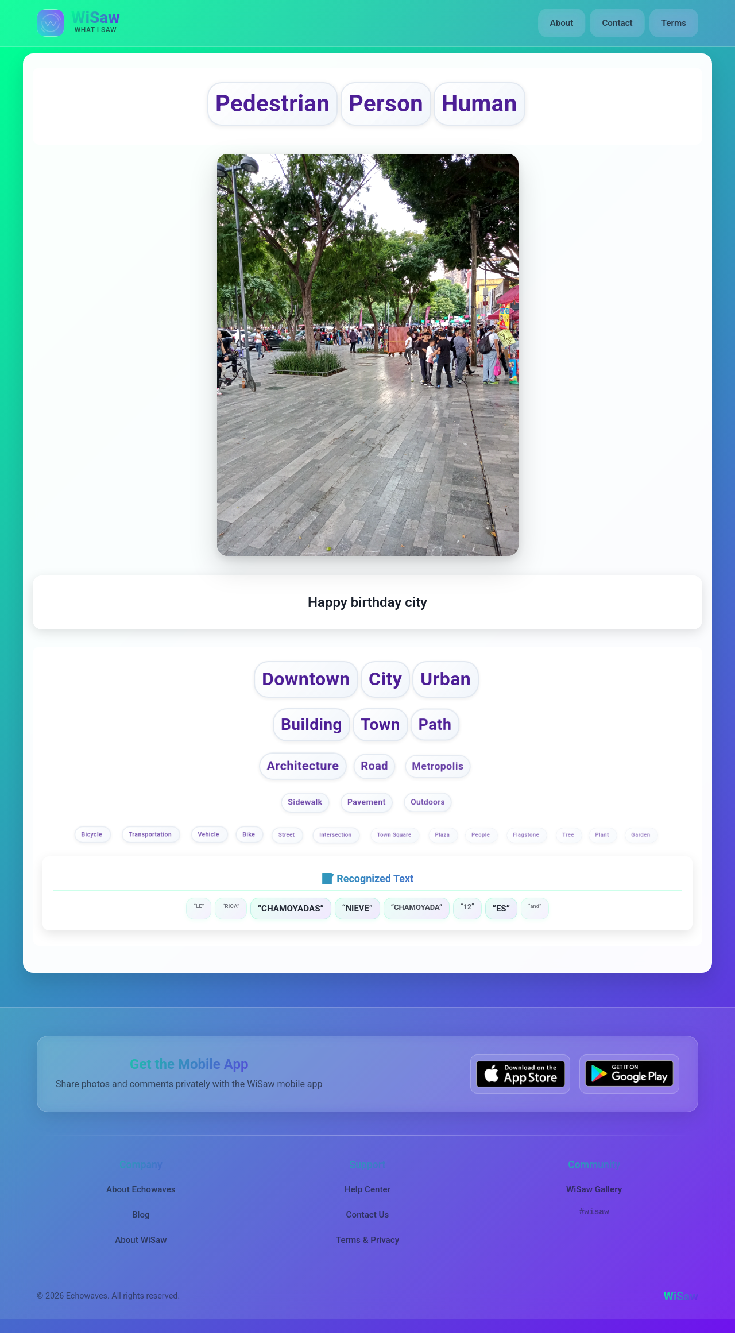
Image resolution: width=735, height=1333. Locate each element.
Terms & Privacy (367, 1240)
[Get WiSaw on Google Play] (629, 1073)
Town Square (395, 835)
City (385, 679)
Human (479, 103)
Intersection (336, 835)
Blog (141, 1215)
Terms (674, 23)
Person (386, 103)
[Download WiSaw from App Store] (520, 1073)
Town (380, 724)
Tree (569, 835)
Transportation (151, 834)
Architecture (303, 766)
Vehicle (209, 834)
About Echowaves (141, 1189)
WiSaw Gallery (594, 1189)
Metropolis (437, 766)
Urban (445, 679)
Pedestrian (272, 103)
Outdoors (428, 801)
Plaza (443, 835)
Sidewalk (305, 802)
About (562, 23)
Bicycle (93, 834)
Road (374, 765)
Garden (641, 835)
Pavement (366, 802)
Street (287, 835)
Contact (617, 23)
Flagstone (527, 835)
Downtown (306, 679)
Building (311, 724)
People (482, 835)
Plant (603, 835)
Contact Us (367, 1215)
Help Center (367, 1189)
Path (435, 724)
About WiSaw (141, 1240)
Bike (250, 834)
